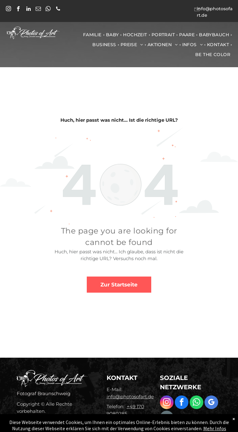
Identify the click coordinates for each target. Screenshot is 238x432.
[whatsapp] (48, 9)
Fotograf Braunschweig (43, 393)
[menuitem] (93, 35)
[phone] (58, 9)
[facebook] (18, 9)
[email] (38, 9)
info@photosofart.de (130, 396)
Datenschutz (64, 419)
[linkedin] (28, 9)
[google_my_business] (211, 403)
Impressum (30, 419)
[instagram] (8, 9)
